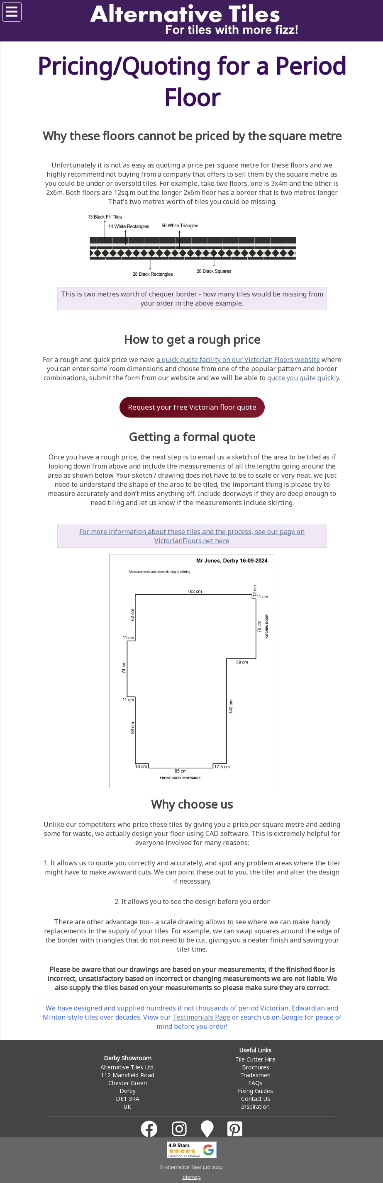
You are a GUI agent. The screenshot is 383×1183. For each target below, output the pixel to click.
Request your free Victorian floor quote (192, 407)
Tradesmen (255, 1075)
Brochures (255, 1067)
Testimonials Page (201, 1017)
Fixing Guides (255, 1091)
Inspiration (255, 1106)
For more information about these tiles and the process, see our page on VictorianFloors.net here (192, 536)
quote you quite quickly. (303, 377)
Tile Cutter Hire (255, 1059)
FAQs (255, 1083)
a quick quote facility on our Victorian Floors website (238, 359)
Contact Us (255, 1099)
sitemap (191, 1177)
